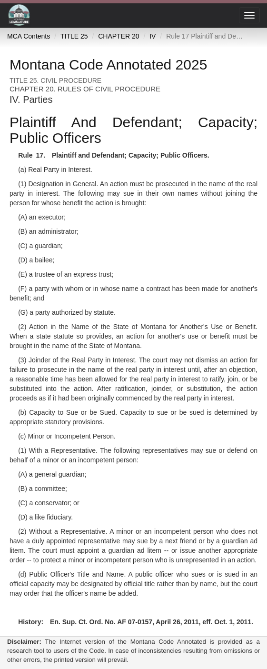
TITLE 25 (74, 36)
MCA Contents (28, 36)
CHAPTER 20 (118, 36)
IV (152, 36)
